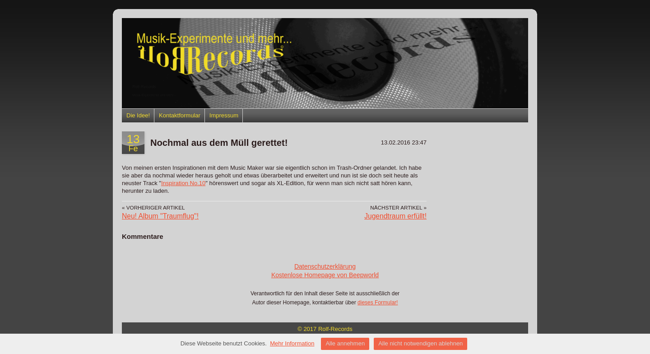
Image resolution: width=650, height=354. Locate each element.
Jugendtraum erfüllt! (395, 216)
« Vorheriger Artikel (153, 207)
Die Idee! (138, 115)
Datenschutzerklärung (325, 266)
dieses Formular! (378, 302)
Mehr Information (292, 343)
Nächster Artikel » (398, 207)
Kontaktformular (179, 115)
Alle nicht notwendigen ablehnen (420, 343)
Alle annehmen (345, 343)
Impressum (223, 115)
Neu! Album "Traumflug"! (160, 216)
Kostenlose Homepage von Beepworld (325, 275)
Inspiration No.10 (183, 183)
